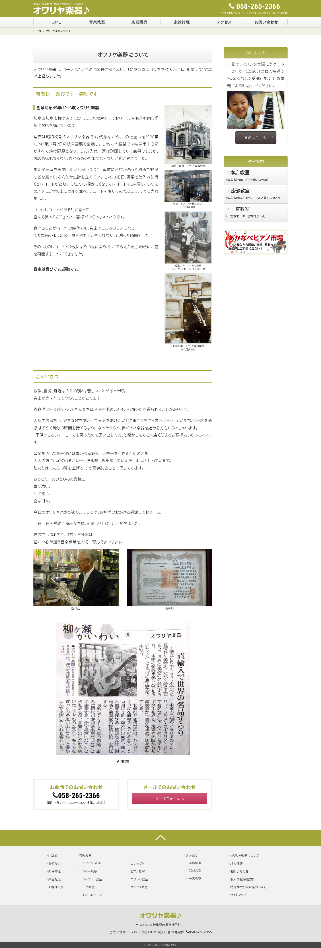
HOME (54, 22)
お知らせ (53, 863)
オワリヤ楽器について (243, 855)
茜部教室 (255, 195)
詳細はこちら (258, 137)
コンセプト (137, 863)
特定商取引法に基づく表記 (247, 887)
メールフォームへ (169, 798)
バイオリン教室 (92, 879)
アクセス (224, 22)
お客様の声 (55, 887)
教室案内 (256, 161)
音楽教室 (97, 22)
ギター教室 (89, 871)
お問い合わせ (266, 22)
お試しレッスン (255, 52)
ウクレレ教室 (139, 879)
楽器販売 (139, 22)
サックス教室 (139, 887)
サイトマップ (237, 895)
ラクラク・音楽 (91, 863)
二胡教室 (88, 887)
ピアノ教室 (138, 871)
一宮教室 (255, 213)
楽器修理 (182, 22)
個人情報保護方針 (241, 879)
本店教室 (255, 176)
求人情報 (235, 863)
